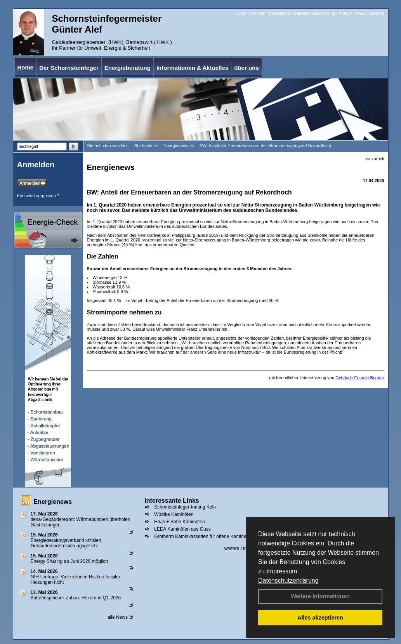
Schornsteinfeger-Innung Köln (185, 507)
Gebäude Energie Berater (359, 377)
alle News (120, 617)
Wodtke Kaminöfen (173, 514)
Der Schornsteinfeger (69, 67)
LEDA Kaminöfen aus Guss (182, 529)
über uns (246, 67)
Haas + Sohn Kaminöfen (179, 521)
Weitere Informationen (320, 596)
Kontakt (258, 13)
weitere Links (240, 548)
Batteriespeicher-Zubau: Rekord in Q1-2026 (76, 598)
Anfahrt (345, 13)
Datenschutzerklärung (288, 580)
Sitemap (376, 13)
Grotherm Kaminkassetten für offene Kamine (200, 536)
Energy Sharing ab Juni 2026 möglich (69, 561)
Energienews (53, 501)
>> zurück (374, 158)
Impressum (281, 571)
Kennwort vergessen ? (38, 195)
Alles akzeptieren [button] (320, 617)
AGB (360, 13)
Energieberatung (127, 67)
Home (25, 67)
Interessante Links (171, 500)
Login (242, 13)
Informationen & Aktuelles (192, 67)
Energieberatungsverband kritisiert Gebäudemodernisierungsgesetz (66, 543)
